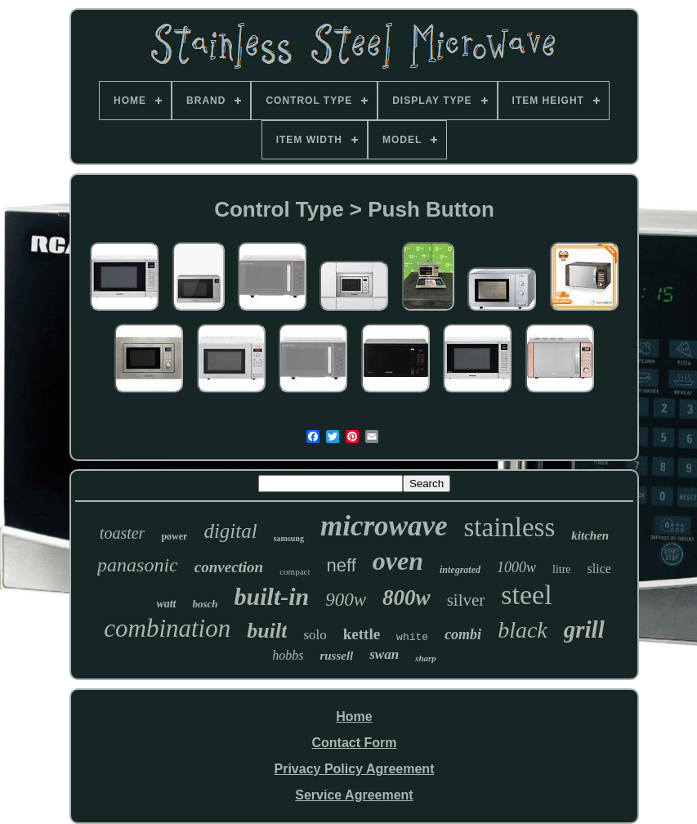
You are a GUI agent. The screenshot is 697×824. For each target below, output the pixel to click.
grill (584, 629)
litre (561, 569)
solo (314, 635)
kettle (361, 634)
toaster (122, 533)
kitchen (590, 535)
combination (167, 628)
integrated (460, 569)
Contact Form (353, 743)
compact (294, 571)
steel (526, 595)
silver (466, 600)
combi (463, 634)
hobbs (287, 655)
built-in (272, 596)
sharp (425, 658)
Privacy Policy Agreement (355, 769)
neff (340, 565)
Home (354, 716)
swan (384, 654)
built (267, 631)
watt (166, 604)
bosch (205, 604)
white (412, 637)
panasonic (137, 564)
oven (398, 560)
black (522, 630)
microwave (384, 526)
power (174, 536)
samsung (289, 538)
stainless (509, 527)
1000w (516, 567)
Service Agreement (354, 795)
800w (406, 597)
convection (228, 566)
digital (230, 531)
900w (345, 599)
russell (336, 655)
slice (599, 568)
